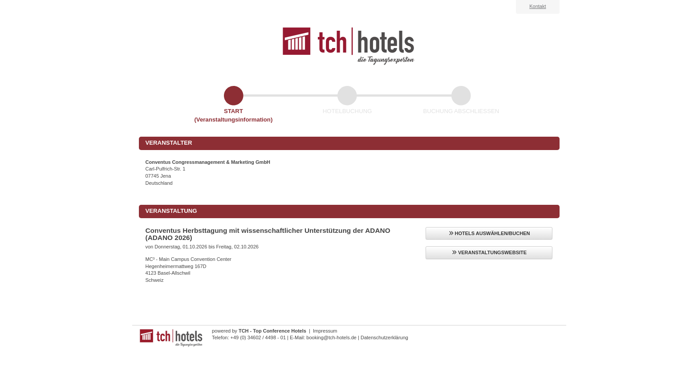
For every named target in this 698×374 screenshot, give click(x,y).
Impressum (325, 330)
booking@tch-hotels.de (331, 337)
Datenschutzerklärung (384, 337)
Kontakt (537, 6)
